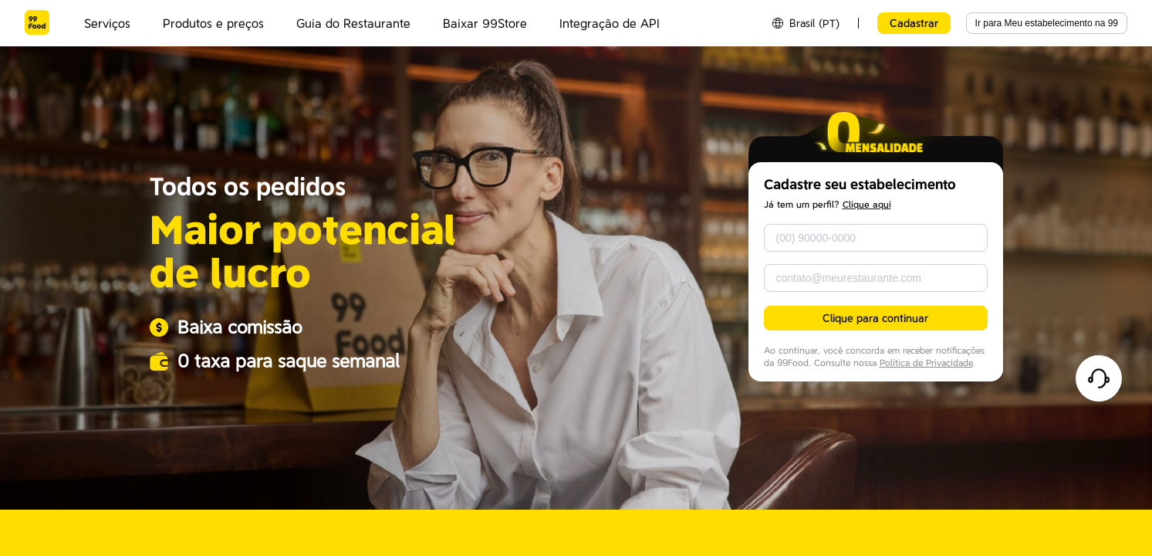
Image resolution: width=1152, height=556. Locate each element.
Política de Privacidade (926, 363)
